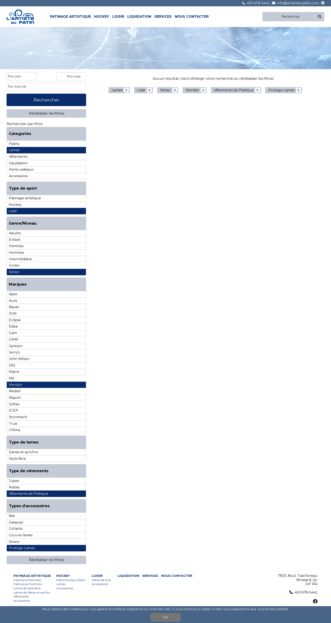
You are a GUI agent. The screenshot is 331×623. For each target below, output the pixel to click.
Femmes (16, 246)
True (13, 424)
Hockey (101, 17)
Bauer (14, 307)
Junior (14, 265)
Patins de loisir (101, 580)
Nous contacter (192, 17)
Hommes (16, 253)
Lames (14, 150)
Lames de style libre (27, 588)
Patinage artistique (70, 17)
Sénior (14, 272)
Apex (13, 294)
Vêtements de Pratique (28, 494)
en (259, 17)
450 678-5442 (258, 3)
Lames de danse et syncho (32, 592)
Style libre (17, 459)
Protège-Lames (22, 548)
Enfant (14, 240)
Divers (14, 542)
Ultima (14, 430)
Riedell (15, 391)
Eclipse (15, 320)
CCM (12, 314)
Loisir (118, 17)
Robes (14, 487)
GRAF (14, 339)
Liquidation (139, 17)
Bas (12, 516)
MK (11, 378)
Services (163, 17)
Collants (16, 529)
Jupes (14, 481)
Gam (13, 333)
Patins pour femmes (27, 580)
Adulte (15, 233)
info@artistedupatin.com (298, 3)
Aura (13, 301)
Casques (16, 522)
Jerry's (14, 352)
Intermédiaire (20, 259)
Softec (14, 404)
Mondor (15, 385)
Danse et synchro (23, 452)
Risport (15, 398)
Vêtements (18, 157)
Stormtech (18, 417)
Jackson (15, 346)
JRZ (12, 365)
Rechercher (46, 99)
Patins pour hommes (28, 584)
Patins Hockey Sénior (70, 580)
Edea (13, 326)
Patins (14, 144)
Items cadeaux (21, 169)
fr (254, 17)
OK (165, 617)
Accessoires (18, 176)
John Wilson (19, 359)
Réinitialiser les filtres (46, 113)
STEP (13, 411)
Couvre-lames (21, 535)
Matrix (14, 372)
